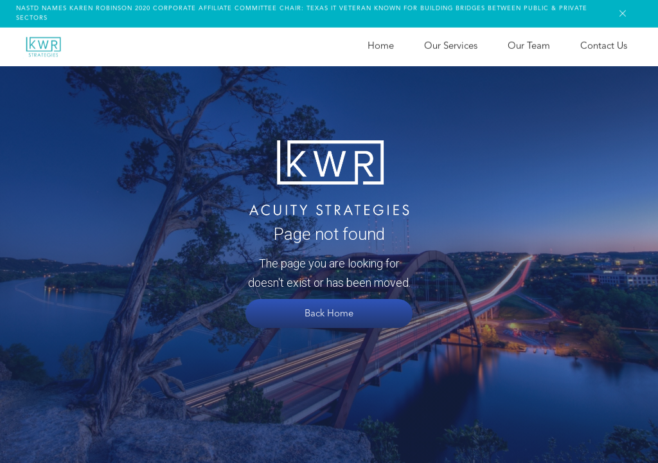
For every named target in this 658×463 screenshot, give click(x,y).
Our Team (529, 45)
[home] (43, 45)
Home (381, 45)
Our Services (450, 45)
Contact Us (603, 45)
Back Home (329, 314)
